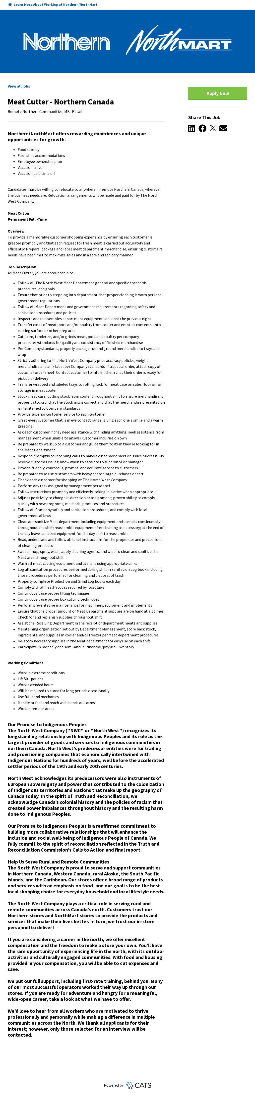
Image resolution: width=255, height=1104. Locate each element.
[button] (193, 128)
